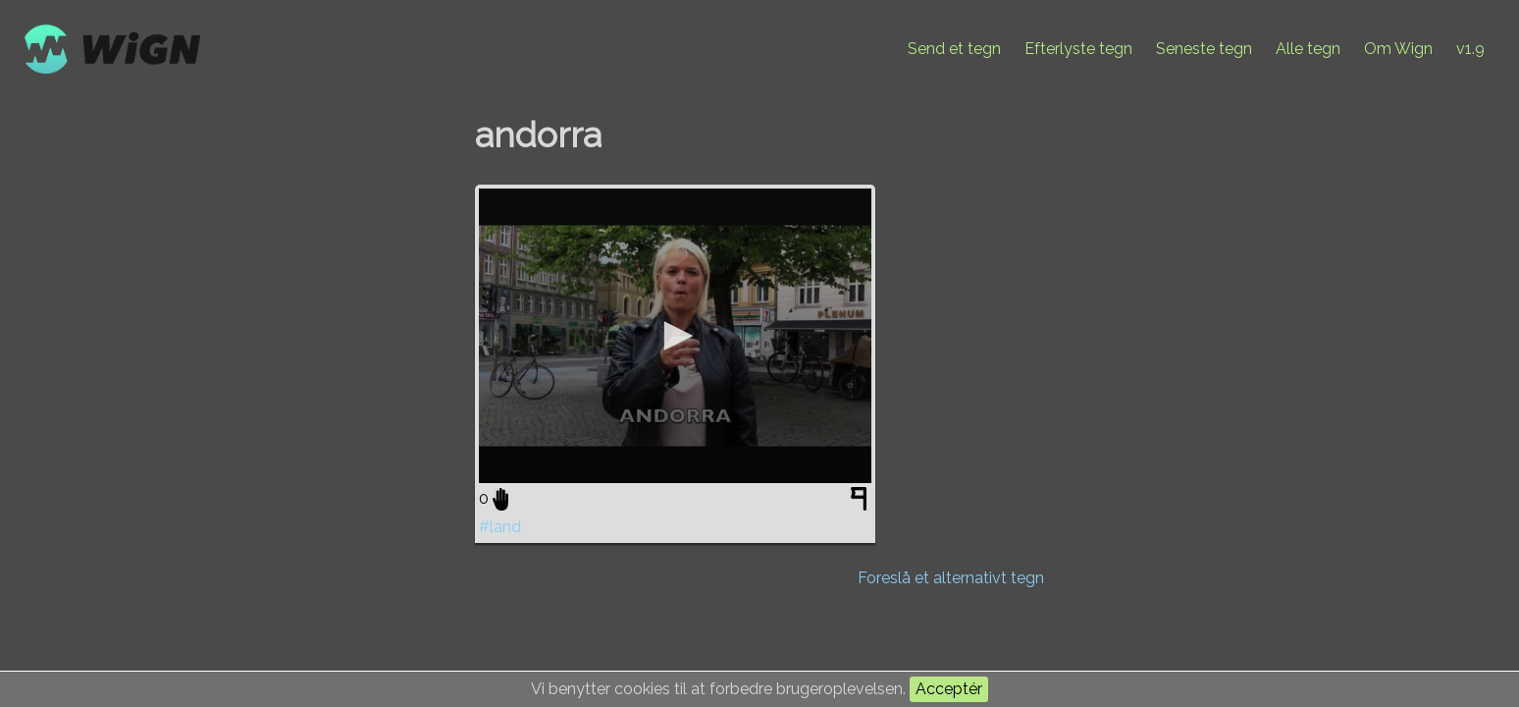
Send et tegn (954, 48)
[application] (675, 336)
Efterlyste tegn (1078, 48)
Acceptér (949, 689)
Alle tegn (1308, 48)
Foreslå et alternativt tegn (951, 578)
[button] (675, 335)
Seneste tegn (1204, 48)
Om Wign (1398, 48)
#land (500, 526)
